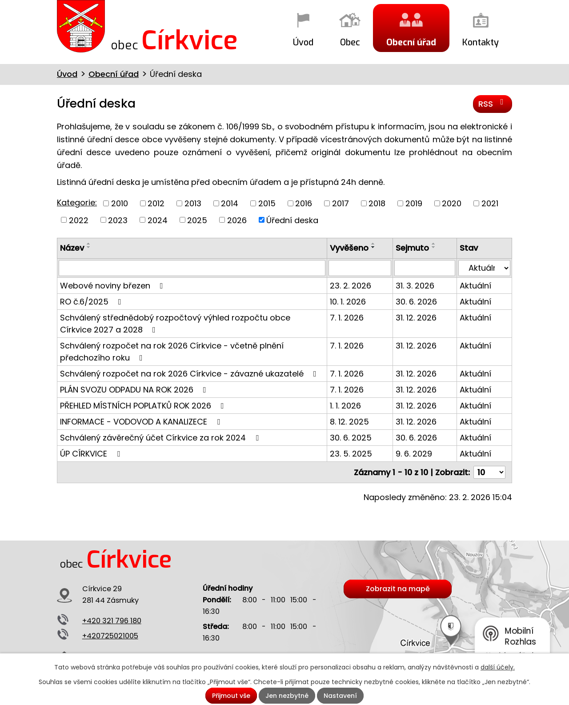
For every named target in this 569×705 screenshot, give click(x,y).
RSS (492, 103)
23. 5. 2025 (351, 453)
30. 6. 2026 (416, 301)
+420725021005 (110, 636)
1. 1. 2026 (345, 405)
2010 (119, 203)
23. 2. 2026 (350, 285)
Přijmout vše (231, 695)
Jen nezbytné (287, 695)
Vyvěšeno (349, 247)
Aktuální (475, 285)
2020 (451, 203)
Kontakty (480, 42)
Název (72, 247)
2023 (118, 219)
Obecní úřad (411, 42)
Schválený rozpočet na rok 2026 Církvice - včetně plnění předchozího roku (172, 351)
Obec (350, 42)
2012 (156, 203)
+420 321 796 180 (111, 621)
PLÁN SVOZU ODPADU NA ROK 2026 (135, 389)
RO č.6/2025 (92, 301)
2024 (158, 219)
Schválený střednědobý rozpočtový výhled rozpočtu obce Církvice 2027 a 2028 (175, 323)
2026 (237, 219)
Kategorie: (77, 202)
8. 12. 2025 (349, 421)
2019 (413, 203)
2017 (340, 203)
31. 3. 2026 (415, 285)
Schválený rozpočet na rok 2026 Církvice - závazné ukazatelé (190, 373)
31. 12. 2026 (416, 317)
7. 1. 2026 (347, 317)
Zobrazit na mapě (398, 589)
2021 (489, 203)
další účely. (498, 667)
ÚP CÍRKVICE (92, 453)
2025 (197, 219)
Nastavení (340, 695)
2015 (267, 203)
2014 (229, 203)
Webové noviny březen (113, 285)
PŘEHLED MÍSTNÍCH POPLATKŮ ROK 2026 (144, 405)
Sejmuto (412, 247)
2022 (78, 219)
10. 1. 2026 (348, 301)
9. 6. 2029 (414, 453)
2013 (192, 203)
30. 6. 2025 (351, 437)
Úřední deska (292, 219)
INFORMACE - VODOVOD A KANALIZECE (142, 421)
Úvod (303, 42)
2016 (303, 203)
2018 (377, 203)
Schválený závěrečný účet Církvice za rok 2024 (161, 437)
